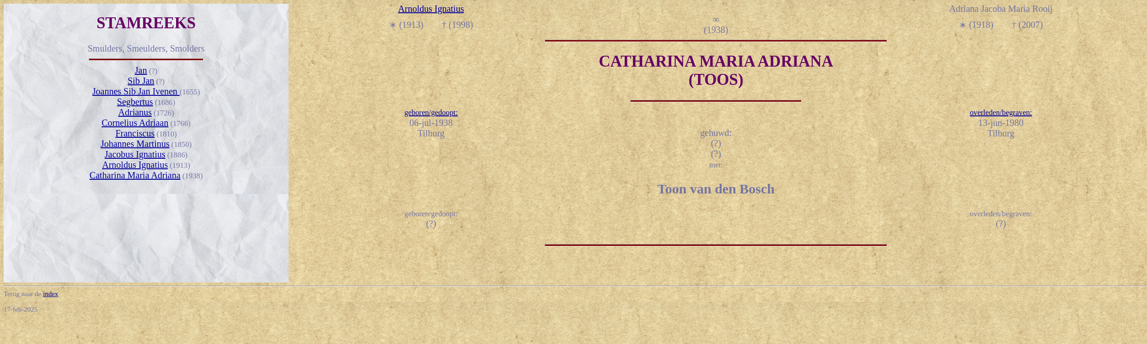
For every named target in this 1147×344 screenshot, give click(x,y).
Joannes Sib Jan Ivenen (136, 91)
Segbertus (135, 102)
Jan (141, 70)
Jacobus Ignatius (135, 154)
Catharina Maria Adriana (135, 175)
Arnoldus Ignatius (135, 165)
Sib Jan (141, 81)
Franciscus (135, 133)
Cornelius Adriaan (135, 123)
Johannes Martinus (135, 144)
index (50, 293)
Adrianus (135, 112)
